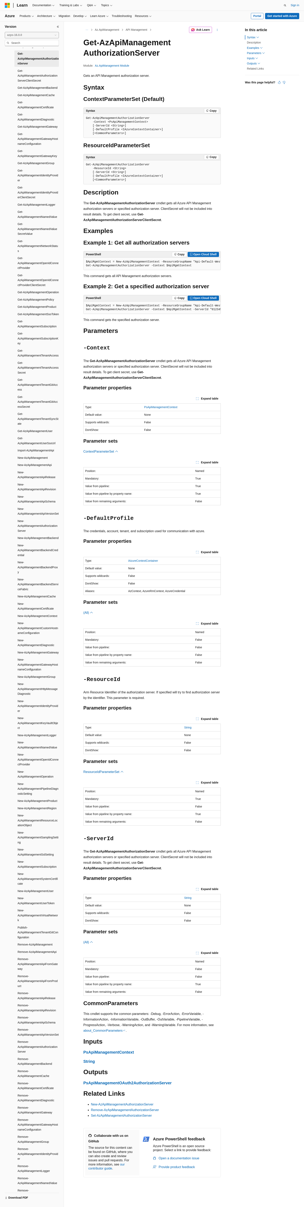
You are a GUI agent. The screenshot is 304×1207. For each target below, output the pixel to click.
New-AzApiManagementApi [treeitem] (35, 465)
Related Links (255, 68)
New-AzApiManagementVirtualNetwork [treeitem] (38, 915)
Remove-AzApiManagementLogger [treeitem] (34, 1169)
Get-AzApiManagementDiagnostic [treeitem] (36, 117)
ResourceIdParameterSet (103, 772)
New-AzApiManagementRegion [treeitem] (37, 808)
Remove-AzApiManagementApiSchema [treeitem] (36, 1020)
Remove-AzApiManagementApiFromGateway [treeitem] (38, 963)
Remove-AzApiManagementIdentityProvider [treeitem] (38, 1153)
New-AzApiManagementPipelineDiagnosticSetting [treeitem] (38, 788)
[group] (152, 264)
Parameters (256, 53)
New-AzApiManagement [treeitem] (33, 457)
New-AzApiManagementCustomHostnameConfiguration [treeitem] (38, 628)
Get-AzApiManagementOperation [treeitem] (38, 292)
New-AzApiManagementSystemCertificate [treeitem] (38, 878)
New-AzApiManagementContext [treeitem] (37, 616)
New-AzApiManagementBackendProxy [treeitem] (38, 567)
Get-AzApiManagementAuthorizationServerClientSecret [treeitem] (37, 75)
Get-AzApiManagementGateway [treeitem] (38, 126)
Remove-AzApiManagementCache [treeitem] (33, 1074)
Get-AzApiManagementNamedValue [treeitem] (37, 214)
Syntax (253, 37)
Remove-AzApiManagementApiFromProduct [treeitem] (38, 981)
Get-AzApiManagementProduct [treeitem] (37, 306)
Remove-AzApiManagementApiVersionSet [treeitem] (38, 1032)
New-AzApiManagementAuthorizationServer (122, 1104)
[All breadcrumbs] (86, 30)
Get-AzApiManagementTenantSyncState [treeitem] (38, 418)
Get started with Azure (282, 16)
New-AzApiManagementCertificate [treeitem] (36, 606)
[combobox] (32, 35)
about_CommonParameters (103, 1030)
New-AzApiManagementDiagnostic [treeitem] (36, 643)
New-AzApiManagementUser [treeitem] (36, 891)
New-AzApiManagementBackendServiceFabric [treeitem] (38, 584)
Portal (257, 16)
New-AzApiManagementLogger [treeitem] (37, 735)
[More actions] (217, 30)
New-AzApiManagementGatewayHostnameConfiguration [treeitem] (38, 664)
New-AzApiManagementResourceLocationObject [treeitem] (38, 820)
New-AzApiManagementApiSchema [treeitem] (36, 499)
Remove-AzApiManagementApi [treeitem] (37, 951)
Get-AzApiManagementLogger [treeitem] (36, 204)
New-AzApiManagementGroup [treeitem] (36, 676)
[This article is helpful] (279, 82)
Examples (255, 47)
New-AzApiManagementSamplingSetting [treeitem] (38, 837)
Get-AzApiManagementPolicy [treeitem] (36, 299)
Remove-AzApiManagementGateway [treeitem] (35, 1110)
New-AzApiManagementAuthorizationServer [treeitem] (37, 525)
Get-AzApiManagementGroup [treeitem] (36, 163)
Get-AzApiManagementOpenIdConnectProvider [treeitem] (38, 263)
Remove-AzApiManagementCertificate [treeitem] (36, 1086)
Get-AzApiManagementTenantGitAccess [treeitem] (38, 384)
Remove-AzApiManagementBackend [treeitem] (35, 1061)
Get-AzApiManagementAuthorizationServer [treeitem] (38, 58)
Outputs (253, 63)
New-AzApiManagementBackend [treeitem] (38, 538)
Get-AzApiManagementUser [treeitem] (35, 431)
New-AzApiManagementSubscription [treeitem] (37, 864)
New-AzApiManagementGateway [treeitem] (38, 652)
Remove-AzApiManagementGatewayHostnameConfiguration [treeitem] (38, 1124)
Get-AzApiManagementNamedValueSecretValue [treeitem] (37, 228)
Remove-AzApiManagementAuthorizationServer (125, 1110)
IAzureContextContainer (143, 560)
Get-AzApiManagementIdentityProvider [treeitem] (38, 175)
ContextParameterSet (100, 451)
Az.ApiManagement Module (112, 65)
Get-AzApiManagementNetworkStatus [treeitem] (38, 246)
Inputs (252, 58)
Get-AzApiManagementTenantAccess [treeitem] (38, 353)
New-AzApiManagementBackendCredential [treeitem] (38, 550)
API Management (136, 29)
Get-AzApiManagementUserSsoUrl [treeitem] (36, 441)
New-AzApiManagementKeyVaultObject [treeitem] (38, 723)
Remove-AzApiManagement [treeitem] (35, 944)
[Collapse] (58, 26)
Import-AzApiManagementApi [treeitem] (36, 450)
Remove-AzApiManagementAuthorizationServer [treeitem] (37, 1046)
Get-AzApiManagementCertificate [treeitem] (36, 105)
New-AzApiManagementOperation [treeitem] (35, 774)
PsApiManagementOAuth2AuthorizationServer (127, 1083)
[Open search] (285, 5)
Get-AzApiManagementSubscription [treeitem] (37, 324)
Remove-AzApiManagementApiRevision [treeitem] (37, 1008)
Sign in (295, 5)
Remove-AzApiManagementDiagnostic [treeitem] (36, 1098)
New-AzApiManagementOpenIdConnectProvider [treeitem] (38, 759)
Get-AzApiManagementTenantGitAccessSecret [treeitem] (38, 401)
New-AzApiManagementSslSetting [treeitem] (36, 852)
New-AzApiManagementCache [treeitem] (37, 596)
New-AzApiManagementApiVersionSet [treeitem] (38, 511)
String (188, 727)
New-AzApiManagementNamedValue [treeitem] (37, 745)
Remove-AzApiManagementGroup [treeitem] (33, 1139)
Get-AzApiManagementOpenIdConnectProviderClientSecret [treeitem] (38, 280)
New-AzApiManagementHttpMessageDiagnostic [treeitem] (38, 688)
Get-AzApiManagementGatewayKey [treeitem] (37, 153)
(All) (88, 612)
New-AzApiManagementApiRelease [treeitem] (36, 475)
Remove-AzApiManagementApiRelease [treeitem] (36, 996)
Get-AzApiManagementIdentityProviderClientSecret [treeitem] (38, 192)
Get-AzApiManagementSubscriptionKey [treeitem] (38, 338)
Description (254, 42)
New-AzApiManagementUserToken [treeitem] (36, 901)
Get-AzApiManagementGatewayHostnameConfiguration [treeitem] (38, 138)
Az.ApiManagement (107, 29)
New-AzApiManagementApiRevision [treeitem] (37, 487)
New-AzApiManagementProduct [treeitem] (37, 800)
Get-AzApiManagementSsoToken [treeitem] (38, 314)
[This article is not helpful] (284, 82)
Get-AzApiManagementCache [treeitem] (36, 95)
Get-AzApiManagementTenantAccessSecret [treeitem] (38, 367)
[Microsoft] (7, 5)
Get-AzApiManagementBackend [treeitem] (37, 87)
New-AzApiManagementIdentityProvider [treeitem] (38, 706)
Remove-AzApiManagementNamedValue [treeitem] (37, 1181)
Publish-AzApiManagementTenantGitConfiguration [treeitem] (38, 932)
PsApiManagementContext (160, 407)
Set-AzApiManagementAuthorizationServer (121, 1115)
